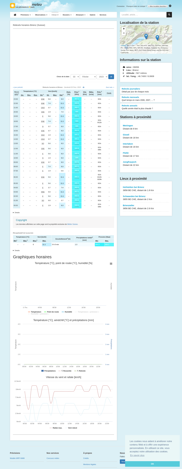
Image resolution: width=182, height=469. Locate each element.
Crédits (86, 458)
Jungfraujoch (146, 164)
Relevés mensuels (146, 98)
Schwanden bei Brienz (146, 198)
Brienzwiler (146, 207)
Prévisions (26, 15)
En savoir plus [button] (137, 455)
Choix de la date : (63, 76)
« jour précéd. (18, 87)
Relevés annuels (146, 107)
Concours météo (53, 458)
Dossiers (67, 15)
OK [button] (152, 464)
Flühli (146, 155)
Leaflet (123, 45)
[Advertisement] (63, 51)
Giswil (146, 136)
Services (103, 15)
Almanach (80, 15)
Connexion (121, 6)
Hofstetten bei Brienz (146, 189)
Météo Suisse (72, 224)
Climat (55, 15)
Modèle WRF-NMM (17, 458)
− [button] (124, 33)
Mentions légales (89, 464)
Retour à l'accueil (26, 5)
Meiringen (146, 127)
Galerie (92, 15)
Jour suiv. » (110, 87)
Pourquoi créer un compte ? (136, 6)
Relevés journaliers (146, 90)
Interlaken (146, 145)
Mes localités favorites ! (158, 6)
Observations (41, 15)
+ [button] (124, 29)
